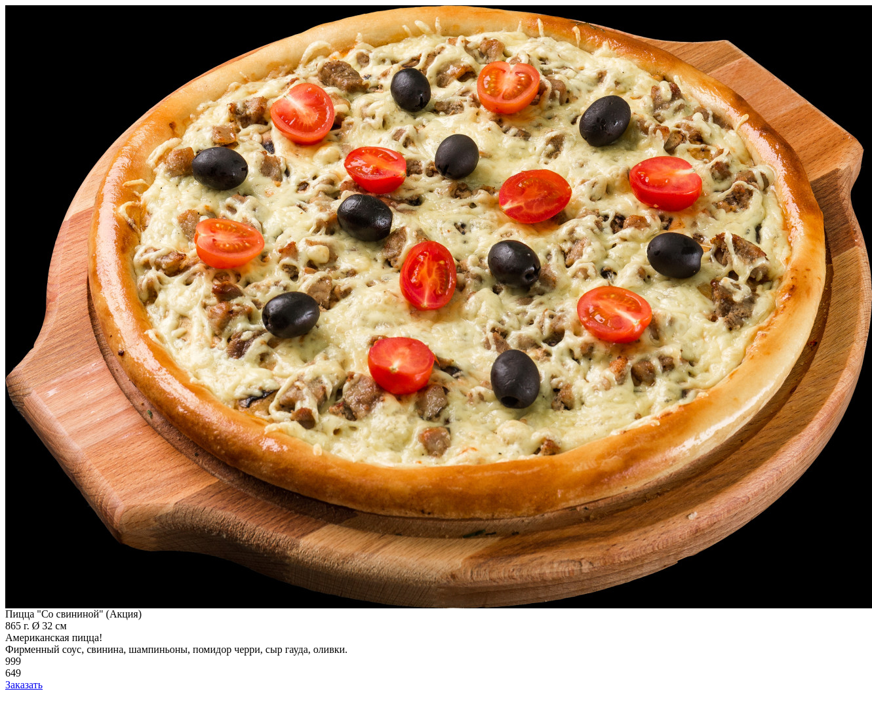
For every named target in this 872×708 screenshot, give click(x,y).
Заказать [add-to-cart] (24, 684)
